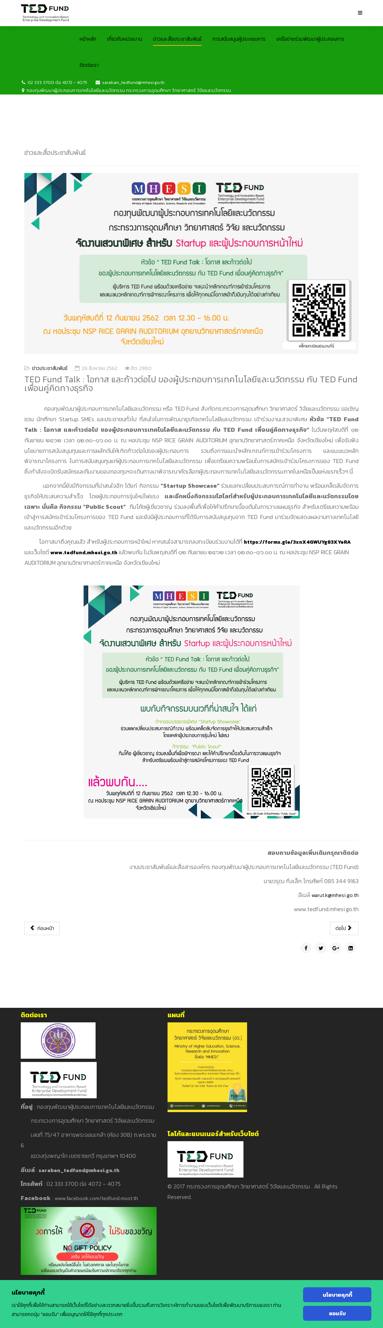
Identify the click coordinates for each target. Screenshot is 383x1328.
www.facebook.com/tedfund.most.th (96, 1198)
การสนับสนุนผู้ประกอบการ (239, 39)
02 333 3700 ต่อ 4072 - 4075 (57, 82)
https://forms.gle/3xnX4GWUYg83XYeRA (297, 542)
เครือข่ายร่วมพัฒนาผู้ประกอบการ (310, 39)
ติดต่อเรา (89, 65)
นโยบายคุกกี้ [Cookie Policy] (337, 1295)
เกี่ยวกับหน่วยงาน (124, 39)
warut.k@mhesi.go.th (335, 895)
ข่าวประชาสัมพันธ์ (50, 368)
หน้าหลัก (88, 39)
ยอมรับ (337, 1313)
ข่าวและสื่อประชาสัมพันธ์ (177, 39)
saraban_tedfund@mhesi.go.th (133, 82)
